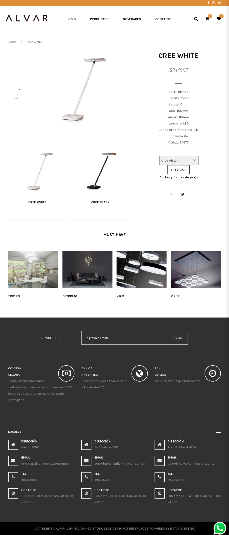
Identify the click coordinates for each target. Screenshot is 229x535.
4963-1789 (102, 480)
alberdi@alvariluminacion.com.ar (191, 464)
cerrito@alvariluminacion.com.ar (45, 464)
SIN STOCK (178, 170)
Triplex (14, 296)
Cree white (37, 202)
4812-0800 (29, 480)
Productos (99, 19)
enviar (177, 338)
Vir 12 (175, 296)
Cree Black (100, 202)
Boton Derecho (182, 528)
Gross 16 (69, 296)
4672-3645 (175, 480)
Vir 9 (120, 296)
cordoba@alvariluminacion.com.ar (119, 464)
